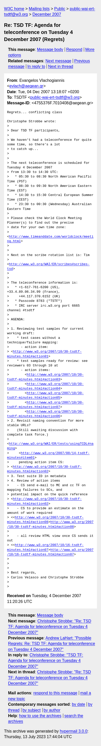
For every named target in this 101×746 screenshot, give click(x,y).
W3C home (14, 9)
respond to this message (55, 693)
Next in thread (60, 66)
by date (78, 704)
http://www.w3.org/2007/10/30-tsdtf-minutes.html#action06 (45, 414)
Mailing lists (39, 9)
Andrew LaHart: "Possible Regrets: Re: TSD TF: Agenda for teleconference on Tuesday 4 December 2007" (51, 644)
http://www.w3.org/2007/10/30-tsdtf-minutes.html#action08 (45, 519)
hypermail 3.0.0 (73, 731)
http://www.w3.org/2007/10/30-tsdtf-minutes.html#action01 (44, 354)
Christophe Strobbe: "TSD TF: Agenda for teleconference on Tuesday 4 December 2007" (45, 661)
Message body (50, 49)
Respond (74, 49)
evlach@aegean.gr (26, 86)
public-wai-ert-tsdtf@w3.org (54, 97)
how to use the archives (40, 716)
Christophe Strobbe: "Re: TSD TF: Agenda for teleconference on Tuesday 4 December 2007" (49, 627)
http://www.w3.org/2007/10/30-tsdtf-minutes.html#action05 (45, 395)
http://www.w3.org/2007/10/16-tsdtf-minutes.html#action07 (45, 547)
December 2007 (46, 14)
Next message (58, 61)
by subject (31, 710)
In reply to (36, 66)
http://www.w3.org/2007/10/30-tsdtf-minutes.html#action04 (45, 386)
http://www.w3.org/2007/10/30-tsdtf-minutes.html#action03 (45, 377)
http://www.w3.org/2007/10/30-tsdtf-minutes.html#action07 (45, 404)
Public (59, 9)
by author (52, 710)
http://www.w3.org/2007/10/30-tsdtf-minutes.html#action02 (44, 469)
